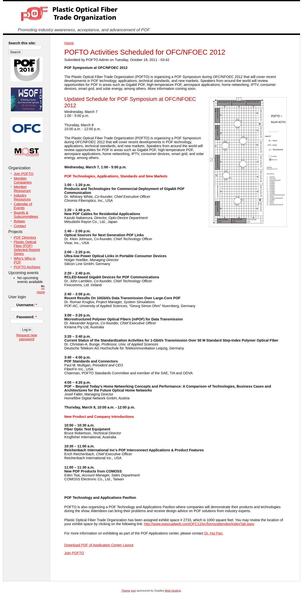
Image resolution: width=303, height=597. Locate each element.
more (41, 292)
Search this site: (22, 43)
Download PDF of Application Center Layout (98, 545)
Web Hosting (173, 590)
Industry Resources (22, 197)
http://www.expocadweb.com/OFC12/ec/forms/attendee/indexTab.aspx (199, 524)
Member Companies (23, 180)
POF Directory (25, 237)
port (133, 590)
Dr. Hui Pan (213, 533)
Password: (26, 317)
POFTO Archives (27, 267)
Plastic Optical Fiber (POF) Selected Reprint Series (27, 248)
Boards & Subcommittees (26, 215)
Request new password (26, 337)
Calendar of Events (23, 206)
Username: (26, 305)
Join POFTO (74, 553)
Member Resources (22, 189)
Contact (20, 226)
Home (69, 43)
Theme (125, 590)
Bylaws (19, 221)
